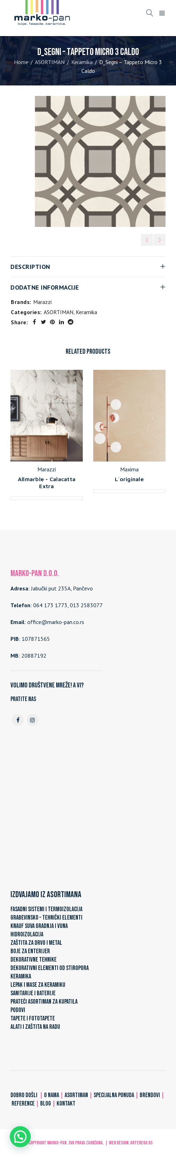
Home (21, 61)
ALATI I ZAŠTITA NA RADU (35, 1027)
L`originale (129, 479)
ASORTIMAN (50, 61)
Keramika (82, 61)
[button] (20, 1136)
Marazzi (42, 301)
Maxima (129, 469)
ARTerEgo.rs (141, 1143)
